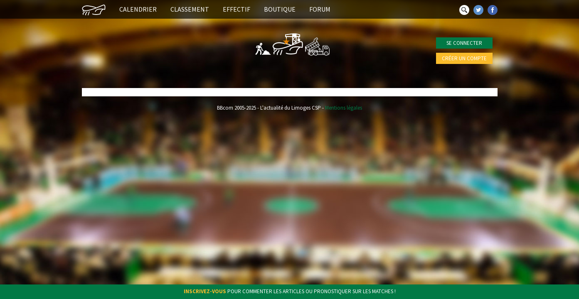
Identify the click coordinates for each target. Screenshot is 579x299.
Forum (319, 9)
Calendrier (138, 9)
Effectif (236, 9)
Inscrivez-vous (205, 291)
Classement (189, 9)
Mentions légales (343, 107)
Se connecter (464, 43)
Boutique (280, 9)
